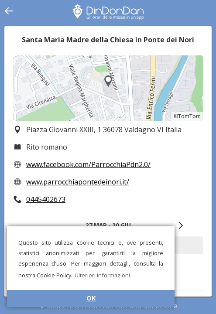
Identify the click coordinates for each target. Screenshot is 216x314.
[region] (108, 88)
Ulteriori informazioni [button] (102, 275)
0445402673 (45, 199)
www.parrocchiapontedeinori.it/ (77, 182)
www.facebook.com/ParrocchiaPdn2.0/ (88, 164)
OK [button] (91, 298)
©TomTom (187, 116)
